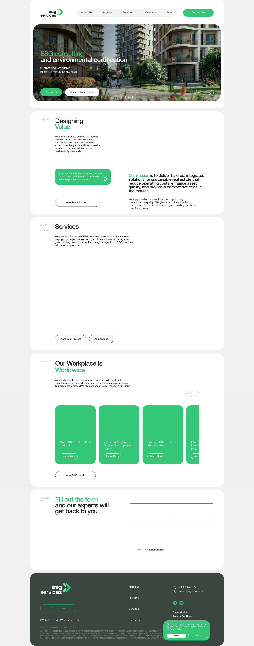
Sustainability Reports (122, 298)
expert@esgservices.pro (191, 591)
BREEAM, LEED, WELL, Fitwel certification (69, 263)
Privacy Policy (176, 629)
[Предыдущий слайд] (188, 394)
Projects (107, 13)
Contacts (151, 13)
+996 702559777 (187, 587)
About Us (86, 13)
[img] (176, 310)
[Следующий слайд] (196, 394)
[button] (121, 97)
